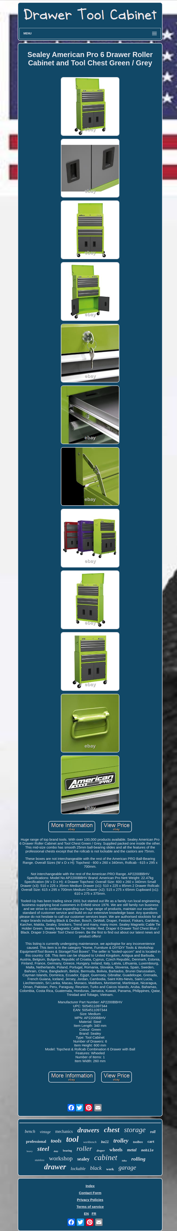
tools (56, 1141)
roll (152, 1132)
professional (36, 1141)
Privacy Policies (90, 1200)
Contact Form (90, 1193)
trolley (120, 1140)
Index (90, 1186)
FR (94, 1214)
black (96, 1168)
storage (134, 1130)
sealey (83, 1159)
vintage (45, 1132)
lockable (78, 1168)
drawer (55, 1167)
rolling (138, 1159)
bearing (67, 1150)
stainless (39, 1160)
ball (105, 1142)
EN (86, 1214)
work (110, 1169)
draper (101, 1150)
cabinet (105, 1157)
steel (43, 1148)
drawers (88, 1130)
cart (151, 1141)
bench (30, 1131)
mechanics (64, 1131)
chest (112, 1129)
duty (56, 1151)
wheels (116, 1149)
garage (127, 1167)
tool (72, 1139)
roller (84, 1148)
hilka (124, 1160)
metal (131, 1150)
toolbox (138, 1142)
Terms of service (90, 1207)
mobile (147, 1150)
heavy (30, 1151)
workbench (89, 1142)
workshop (61, 1158)
